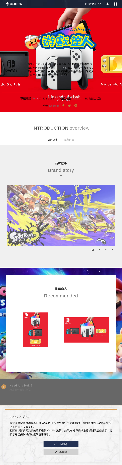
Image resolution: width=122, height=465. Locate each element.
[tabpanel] (61, 226)
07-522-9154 (46, 98)
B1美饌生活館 (93, 98)
